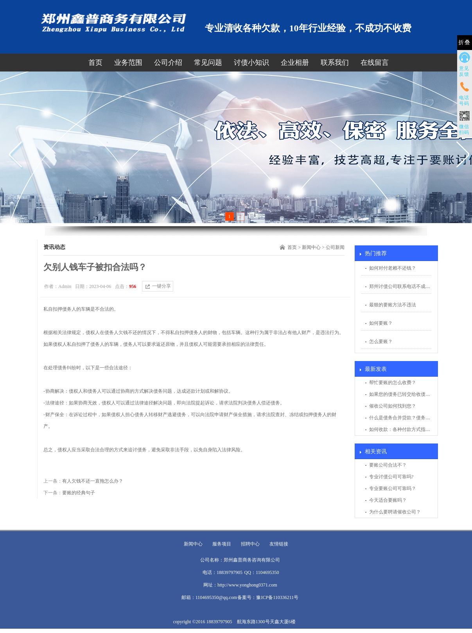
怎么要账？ (381, 341)
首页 (95, 62)
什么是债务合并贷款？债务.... (399, 417)
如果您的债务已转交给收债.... (399, 394)
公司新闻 (335, 247)
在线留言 (375, 62)
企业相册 (295, 62)
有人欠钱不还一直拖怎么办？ (92, 481)
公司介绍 (168, 62)
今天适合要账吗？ (388, 500)
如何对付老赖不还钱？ (392, 268)
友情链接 (278, 544)
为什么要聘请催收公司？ (395, 512)
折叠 (464, 42)
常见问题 (208, 62)
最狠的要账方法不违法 (392, 305)
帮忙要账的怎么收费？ (392, 382)
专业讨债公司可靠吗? (391, 476)
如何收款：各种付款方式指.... (399, 429)
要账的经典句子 (78, 492)
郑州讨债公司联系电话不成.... (399, 286)
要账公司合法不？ (388, 465)
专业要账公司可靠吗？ (392, 488)
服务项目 (221, 544)
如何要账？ (381, 323)
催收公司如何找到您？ (392, 406)
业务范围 (128, 62)
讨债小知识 (251, 62)
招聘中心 (250, 544)
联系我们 (335, 62)
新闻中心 (311, 247)
